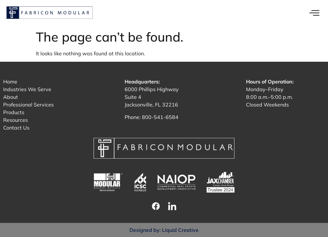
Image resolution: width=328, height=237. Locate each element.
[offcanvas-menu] (314, 13)
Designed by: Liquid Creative (164, 230)
